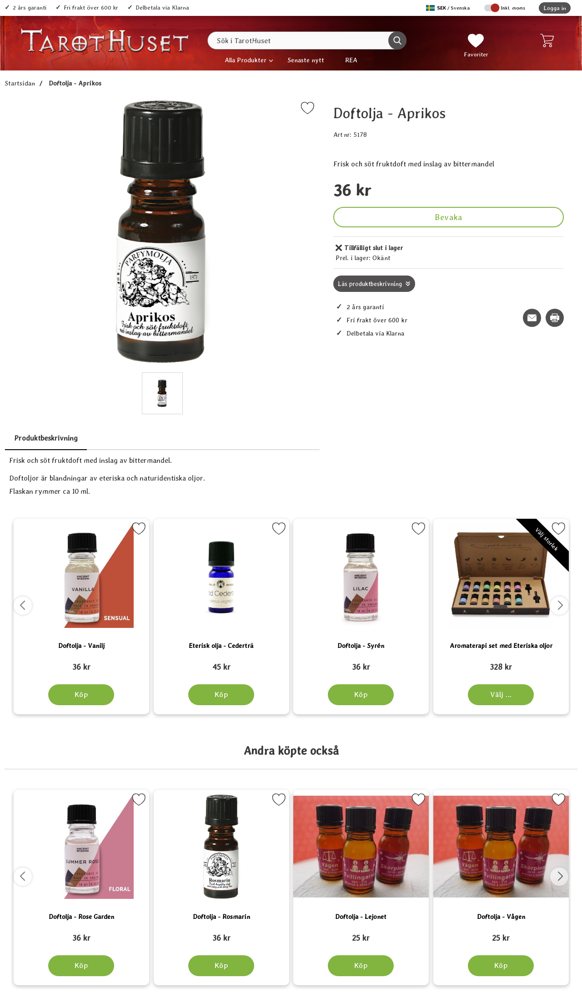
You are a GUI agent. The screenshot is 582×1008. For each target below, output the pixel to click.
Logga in (554, 8)
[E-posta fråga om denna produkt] (532, 318)
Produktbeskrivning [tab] (46, 438)
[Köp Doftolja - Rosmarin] (221, 965)
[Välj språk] (448, 8)
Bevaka (448, 217)
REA (351, 60)
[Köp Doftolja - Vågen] (501, 965)
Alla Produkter (245, 60)
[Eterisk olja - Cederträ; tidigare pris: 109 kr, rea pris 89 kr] (221, 663)
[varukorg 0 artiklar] (549, 40)
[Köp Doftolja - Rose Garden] (81, 965)
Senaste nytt (305, 60)
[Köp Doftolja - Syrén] (361, 694)
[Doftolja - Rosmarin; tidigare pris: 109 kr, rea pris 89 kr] (221, 934)
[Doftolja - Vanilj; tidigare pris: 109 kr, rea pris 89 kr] (81, 663)
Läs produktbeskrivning (370, 283)
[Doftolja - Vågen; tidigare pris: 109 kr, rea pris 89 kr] (501, 934)
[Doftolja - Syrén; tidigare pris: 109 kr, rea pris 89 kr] (361, 663)
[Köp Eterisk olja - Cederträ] (221, 694)
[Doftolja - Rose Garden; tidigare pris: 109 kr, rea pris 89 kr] (81, 934)
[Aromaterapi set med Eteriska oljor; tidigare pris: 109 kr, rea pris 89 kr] (501, 663)
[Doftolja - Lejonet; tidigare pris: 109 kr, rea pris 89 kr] (361, 934)
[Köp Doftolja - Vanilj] (81, 694)
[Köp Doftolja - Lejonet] (361, 965)
